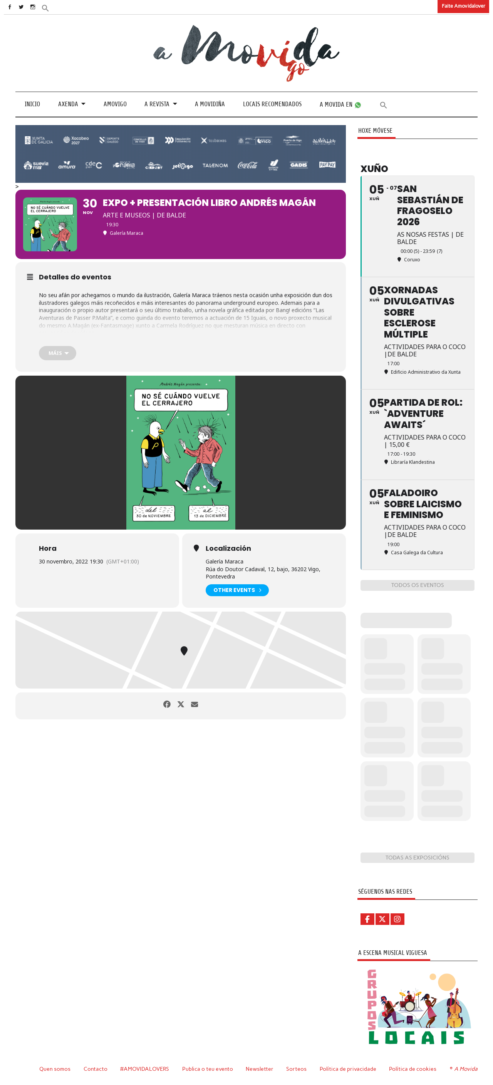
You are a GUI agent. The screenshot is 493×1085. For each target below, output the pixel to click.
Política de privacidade (349, 1069)
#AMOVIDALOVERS (145, 1069)
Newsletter (261, 1069)
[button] (56, 7)
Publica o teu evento (208, 1069)
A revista (156, 104)
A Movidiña (210, 104)
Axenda (68, 104)
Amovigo (115, 104)
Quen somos (54, 1069)
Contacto (96, 1069)
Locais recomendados (272, 104)
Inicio (32, 104)
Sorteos (297, 1069)
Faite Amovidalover (463, 6)
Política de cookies (414, 1069)
